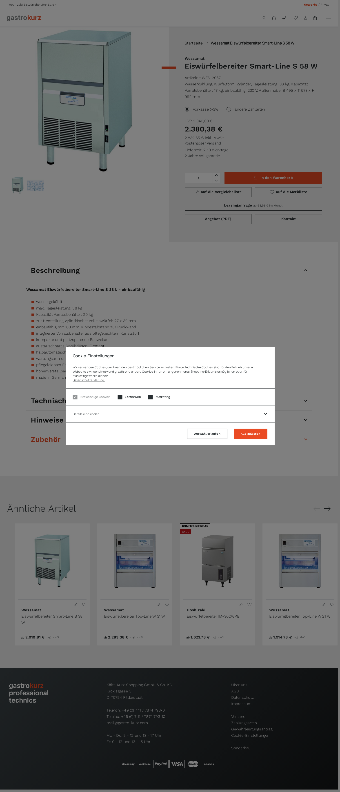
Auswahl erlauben (207, 433)
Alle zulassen (250, 433)
